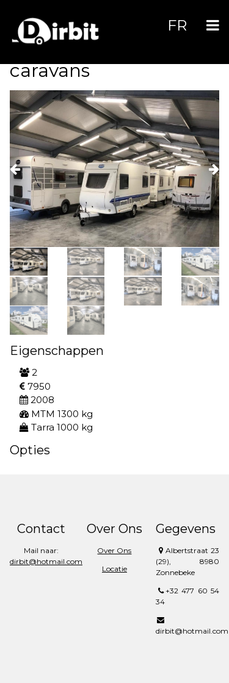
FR (177, 25)
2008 (37, 400)
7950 (35, 386)
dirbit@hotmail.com (46, 561)
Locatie (114, 568)
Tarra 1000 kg (56, 427)
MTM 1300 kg (56, 414)
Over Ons (114, 550)
